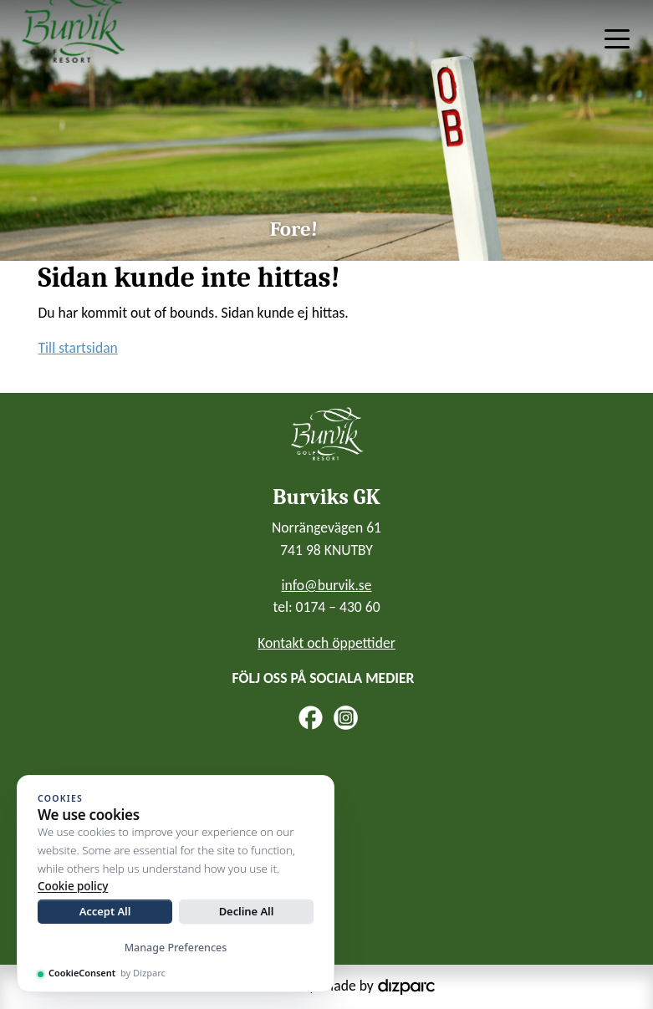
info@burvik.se (326, 585)
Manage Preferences (176, 947)
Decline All (246, 911)
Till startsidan (78, 348)
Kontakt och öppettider (326, 643)
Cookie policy (73, 886)
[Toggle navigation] (617, 37)
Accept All (105, 911)
